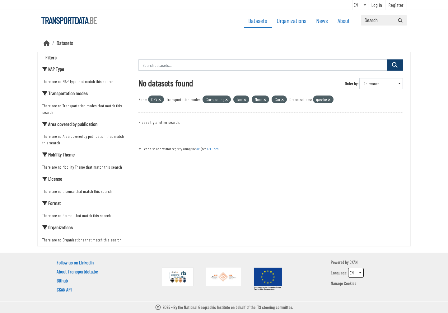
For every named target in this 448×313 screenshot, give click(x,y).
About (344, 20)
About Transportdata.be (77, 271)
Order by (351, 83)
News (322, 20)
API (198, 149)
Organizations (291, 20)
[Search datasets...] (384, 20)
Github (62, 280)
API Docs (212, 149)
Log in (376, 5)
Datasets (257, 20)
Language (338, 272)
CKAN (353, 262)
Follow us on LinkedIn (75, 262)
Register (396, 5)
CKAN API (64, 289)
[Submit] (400, 20)
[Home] (47, 43)
